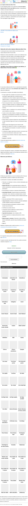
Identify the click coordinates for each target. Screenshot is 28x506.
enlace (10, 241)
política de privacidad (15, 504)
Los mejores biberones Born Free (7, 4)
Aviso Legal (20, 504)
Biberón (24, 1)
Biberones (12, 153)
